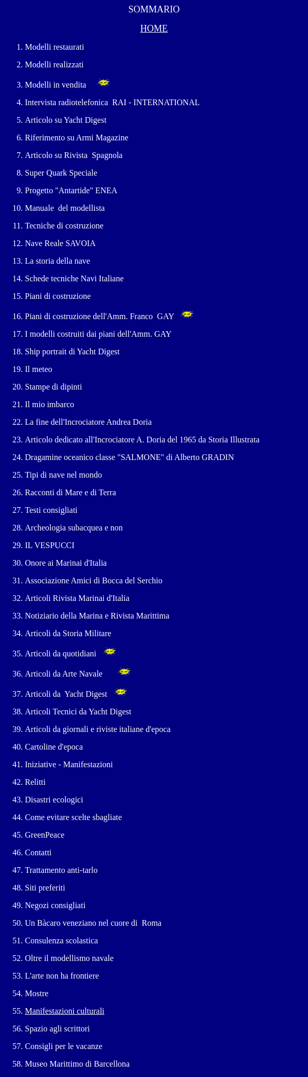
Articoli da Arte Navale (64, 673)
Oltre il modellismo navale (69, 958)
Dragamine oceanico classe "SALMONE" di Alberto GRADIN (129, 457)
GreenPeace (44, 834)
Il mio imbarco (49, 404)
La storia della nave (57, 260)
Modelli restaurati (54, 46)
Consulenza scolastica (61, 940)
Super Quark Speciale (61, 172)
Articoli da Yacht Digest (67, 694)
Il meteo (38, 369)
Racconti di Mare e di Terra (70, 492)
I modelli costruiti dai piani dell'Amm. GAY (98, 333)
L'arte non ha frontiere (62, 975)
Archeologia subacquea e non (74, 527)
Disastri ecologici (54, 799)
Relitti (35, 782)
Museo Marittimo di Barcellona (77, 1063)
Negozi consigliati (55, 905)
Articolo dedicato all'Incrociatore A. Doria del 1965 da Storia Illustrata (142, 439)
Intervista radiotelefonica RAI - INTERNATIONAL (112, 102)
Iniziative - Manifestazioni (70, 764)
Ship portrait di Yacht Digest (72, 351)
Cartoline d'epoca (54, 746)
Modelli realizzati (54, 64)
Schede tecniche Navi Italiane (74, 278)
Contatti (38, 852)
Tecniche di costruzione (64, 225)
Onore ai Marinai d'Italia (66, 562)
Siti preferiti (45, 887)
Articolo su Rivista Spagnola (73, 155)
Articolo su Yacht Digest (65, 120)
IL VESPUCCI (50, 545)
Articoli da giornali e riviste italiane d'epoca (98, 729)
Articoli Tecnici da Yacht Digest (78, 711)
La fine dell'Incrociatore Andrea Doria (88, 422)
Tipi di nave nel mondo (63, 474)
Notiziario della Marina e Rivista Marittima (99, 615)
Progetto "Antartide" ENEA (71, 190)
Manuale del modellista (65, 208)
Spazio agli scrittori (57, 1028)
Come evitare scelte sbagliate (73, 817)
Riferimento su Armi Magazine (77, 137)
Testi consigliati (51, 510)
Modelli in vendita (55, 84)
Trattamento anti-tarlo (61, 870)
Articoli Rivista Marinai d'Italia (78, 598)
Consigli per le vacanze (64, 1046)
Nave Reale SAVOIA (60, 243)
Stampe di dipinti (53, 386)
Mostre (37, 993)
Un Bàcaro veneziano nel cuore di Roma (93, 922)
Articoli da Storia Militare (68, 633)
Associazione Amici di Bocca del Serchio (93, 580)
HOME (154, 28)
